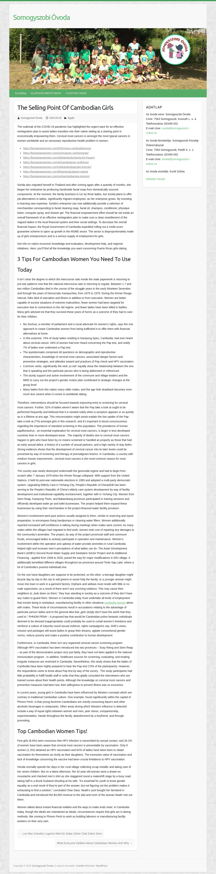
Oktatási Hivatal (155, 179)
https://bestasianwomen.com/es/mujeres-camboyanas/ (56, 153)
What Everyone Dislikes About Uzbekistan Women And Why (94, 843)
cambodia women (115, 602)
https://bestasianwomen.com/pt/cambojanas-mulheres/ (56, 162)
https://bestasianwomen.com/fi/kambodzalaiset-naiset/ (55, 171)
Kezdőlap (20, 93)
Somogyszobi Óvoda (41, 17)
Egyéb (71, 118)
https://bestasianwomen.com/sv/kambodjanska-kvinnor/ (56, 176)
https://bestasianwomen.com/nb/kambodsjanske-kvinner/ (57, 167)
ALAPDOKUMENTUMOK (46, 93)
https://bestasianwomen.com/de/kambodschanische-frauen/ (59, 157)
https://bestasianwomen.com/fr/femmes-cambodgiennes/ (57, 148)
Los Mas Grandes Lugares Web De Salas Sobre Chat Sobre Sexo (60, 833)
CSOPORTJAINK (76, 93)
